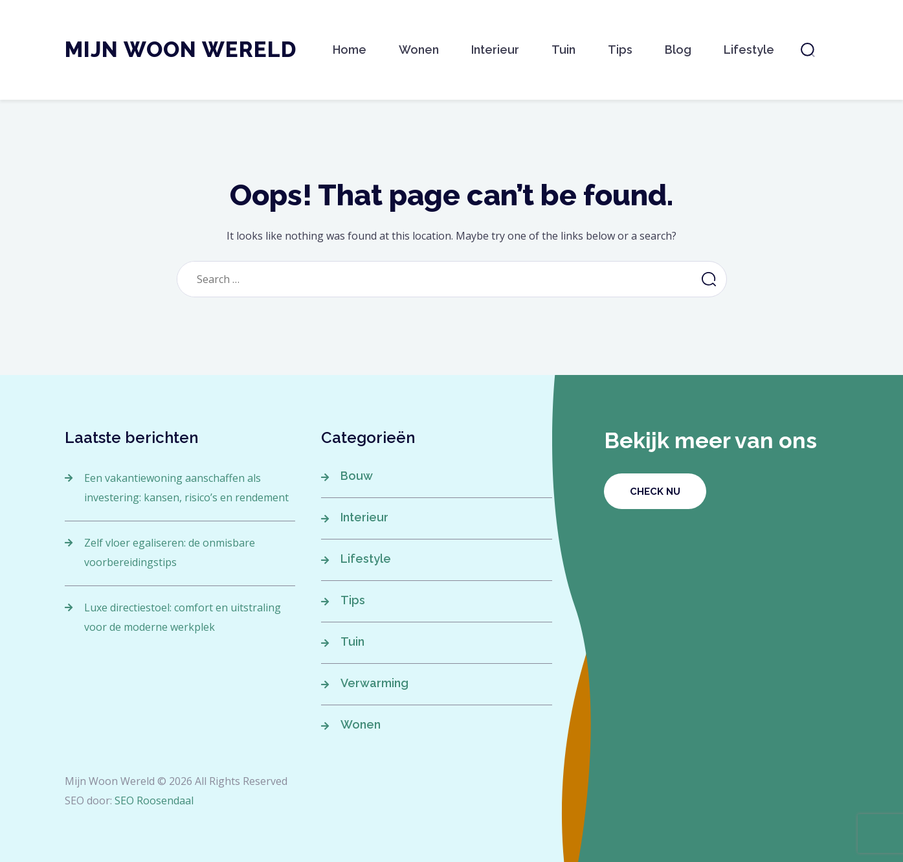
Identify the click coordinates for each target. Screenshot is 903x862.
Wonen (419, 49)
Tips (620, 49)
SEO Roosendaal (154, 800)
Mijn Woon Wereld (180, 49)
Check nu (655, 491)
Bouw (356, 475)
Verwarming (374, 683)
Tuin (563, 49)
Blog (678, 49)
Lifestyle (749, 49)
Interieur (495, 49)
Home (349, 49)
